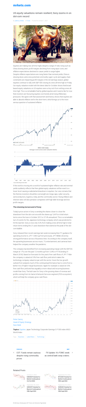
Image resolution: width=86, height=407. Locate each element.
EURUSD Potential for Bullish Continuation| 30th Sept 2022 (65, 389)
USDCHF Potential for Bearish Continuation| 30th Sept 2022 (34, 389)
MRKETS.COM (22, 5)
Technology (40, 337)
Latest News (30, 337)
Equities (23, 329)
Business (21, 337)
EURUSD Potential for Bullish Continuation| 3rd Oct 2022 (33, 379)
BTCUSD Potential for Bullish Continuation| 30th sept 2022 (65, 379)
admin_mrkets (19, 20)
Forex (28, 20)
